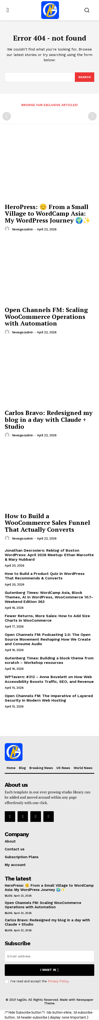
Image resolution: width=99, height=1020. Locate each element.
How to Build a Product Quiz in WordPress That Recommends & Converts (45, 575)
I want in (49, 970)
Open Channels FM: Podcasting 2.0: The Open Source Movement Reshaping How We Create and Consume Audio (48, 639)
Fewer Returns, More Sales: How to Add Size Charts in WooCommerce (47, 618)
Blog (8, 895)
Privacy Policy (58, 981)
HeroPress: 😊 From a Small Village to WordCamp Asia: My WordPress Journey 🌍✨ (47, 213)
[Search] (84, 77)
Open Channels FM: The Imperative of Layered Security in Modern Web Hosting (49, 698)
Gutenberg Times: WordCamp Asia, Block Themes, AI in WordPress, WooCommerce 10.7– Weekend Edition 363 (49, 597)
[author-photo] (8, 229)
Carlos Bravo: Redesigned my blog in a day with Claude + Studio (49, 419)
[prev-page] (6, 116)
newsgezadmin (22, 229)
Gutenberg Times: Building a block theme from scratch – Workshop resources (49, 660)
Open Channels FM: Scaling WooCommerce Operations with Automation (46, 316)
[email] (49, 956)
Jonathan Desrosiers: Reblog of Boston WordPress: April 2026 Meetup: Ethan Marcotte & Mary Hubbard (49, 555)
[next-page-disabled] (92, 116)
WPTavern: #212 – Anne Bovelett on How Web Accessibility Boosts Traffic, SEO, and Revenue (49, 679)
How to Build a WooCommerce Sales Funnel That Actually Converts (47, 522)
